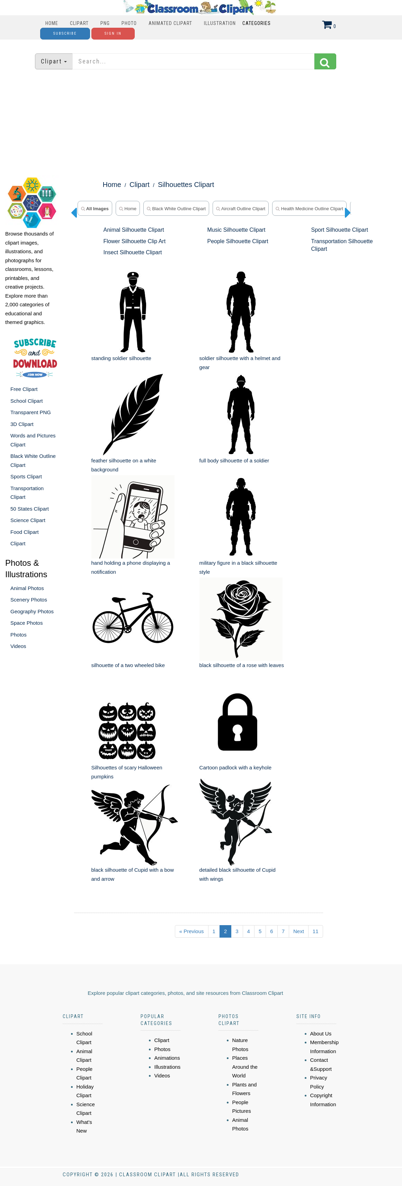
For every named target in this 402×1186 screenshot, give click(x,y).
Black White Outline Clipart (176, 208)
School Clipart (26, 401)
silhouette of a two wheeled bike (128, 665)
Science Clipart (27, 520)
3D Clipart (22, 424)
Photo (129, 23)
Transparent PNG (30, 412)
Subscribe (65, 33)
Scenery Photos (28, 600)
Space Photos (26, 623)
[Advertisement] (201, 123)
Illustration (220, 23)
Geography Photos (32, 611)
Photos (18, 635)
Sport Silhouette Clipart (339, 230)
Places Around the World (245, 1066)
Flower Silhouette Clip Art (135, 241)
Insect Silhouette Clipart (133, 252)
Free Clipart (23, 389)
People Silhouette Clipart (237, 241)
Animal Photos (27, 588)
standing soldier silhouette (121, 358)
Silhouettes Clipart (186, 184)
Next (298, 931)
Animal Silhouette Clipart (134, 230)
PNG (105, 23)
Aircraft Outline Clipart (240, 208)
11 (316, 931)
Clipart (79, 23)
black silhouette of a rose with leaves (241, 665)
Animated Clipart (170, 23)
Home (51, 23)
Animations (167, 1058)
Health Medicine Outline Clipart (309, 208)
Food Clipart (24, 532)
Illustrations (167, 1067)
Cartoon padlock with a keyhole (235, 767)
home (127, 208)
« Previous (191, 931)
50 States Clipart (29, 509)
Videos (18, 646)
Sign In (113, 33)
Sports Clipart (26, 476)
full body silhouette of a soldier (234, 460)
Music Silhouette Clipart (236, 230)
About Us (321, 1033)
